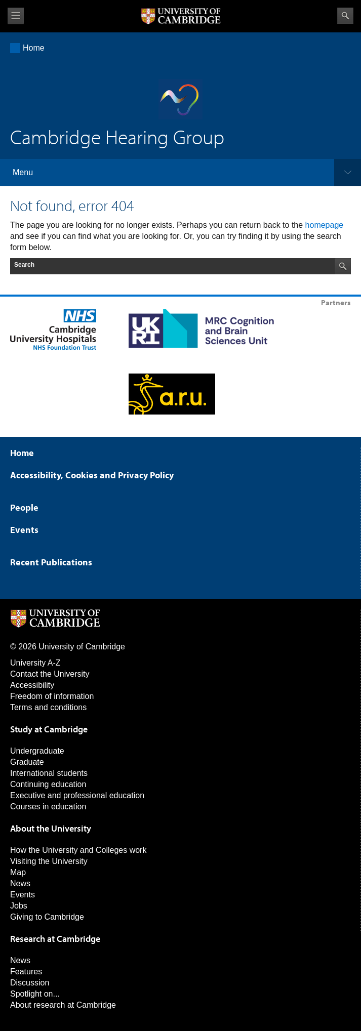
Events (24, 529)
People (24, 507)
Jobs (18, 905)
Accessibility (32, 685)
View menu (16, 16)
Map (18, 872)
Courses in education (48, 806)
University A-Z (35, 662)
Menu (23, 172)
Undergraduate (37, 751)
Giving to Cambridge (47, 917)
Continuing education (48, 784)
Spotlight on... (35, 993)
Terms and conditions (48, 707)
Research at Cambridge (55, 938)
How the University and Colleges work (78, 850)
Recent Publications (51, 562)
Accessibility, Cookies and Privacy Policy (92, 475)
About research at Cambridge (63, 1005)
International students (49, 773)
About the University (50, 828)
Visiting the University (49, 861)
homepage (324, 225)
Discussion (29, 982)
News (20, 883)
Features (26, 971)
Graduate (27, 762)
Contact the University (50, 674)
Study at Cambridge (49, 729)
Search (345, 16)
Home (34, 48)
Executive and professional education (77, 795)
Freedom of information (52, 696)
